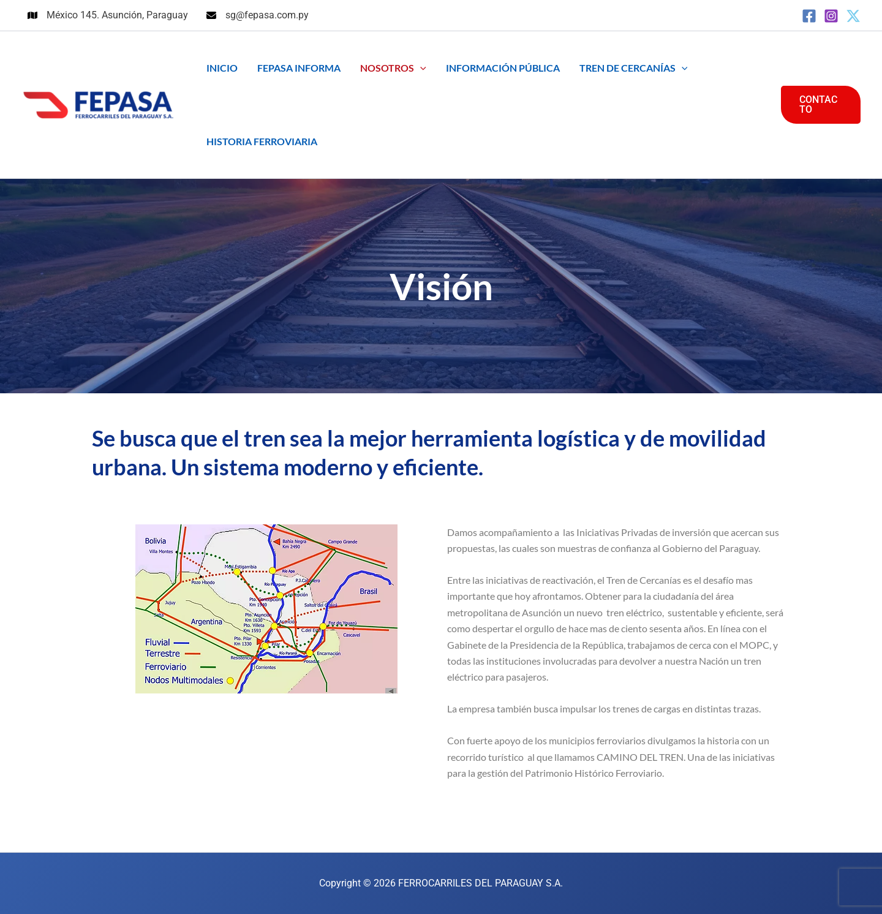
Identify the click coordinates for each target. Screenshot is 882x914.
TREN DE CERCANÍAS (633, 68)
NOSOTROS (393, 68)
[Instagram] (831, 16)
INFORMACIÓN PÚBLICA (503, 68)
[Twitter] (853, 16)
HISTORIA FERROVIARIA (261, 141)
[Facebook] (809, 16)
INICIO (222, 68)
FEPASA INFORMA (299, 68)
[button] (420, 68)
